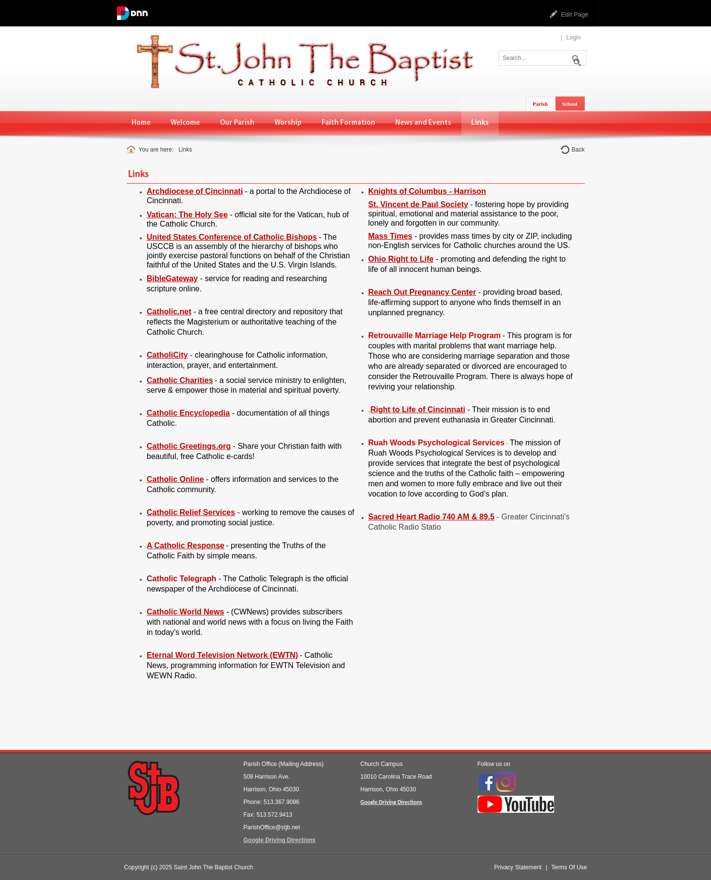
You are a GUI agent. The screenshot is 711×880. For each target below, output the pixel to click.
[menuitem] (141, 123)
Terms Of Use (569, 867)
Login (573, 37)
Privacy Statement (517, 867)
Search (575, 57)
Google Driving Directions (280, 840)
